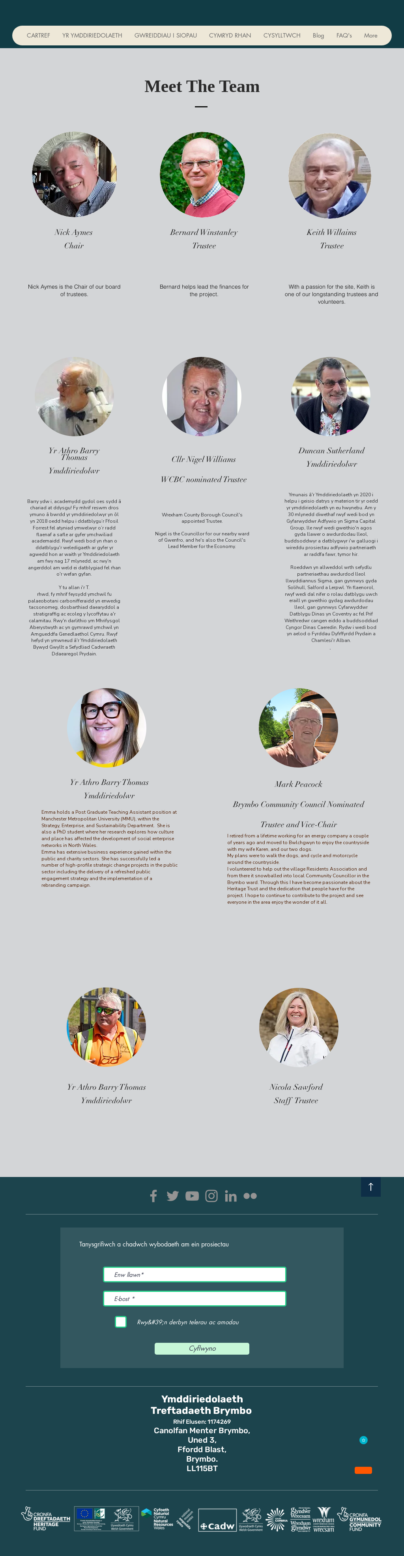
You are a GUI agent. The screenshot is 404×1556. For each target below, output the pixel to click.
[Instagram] (211, 1196)
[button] (230, 35)
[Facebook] (153, 1196)
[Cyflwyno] (202, 1349)
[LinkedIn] (231, 1196)
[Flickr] (250, 1196)
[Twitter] (173, 1196)
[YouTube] (192, 1196)
